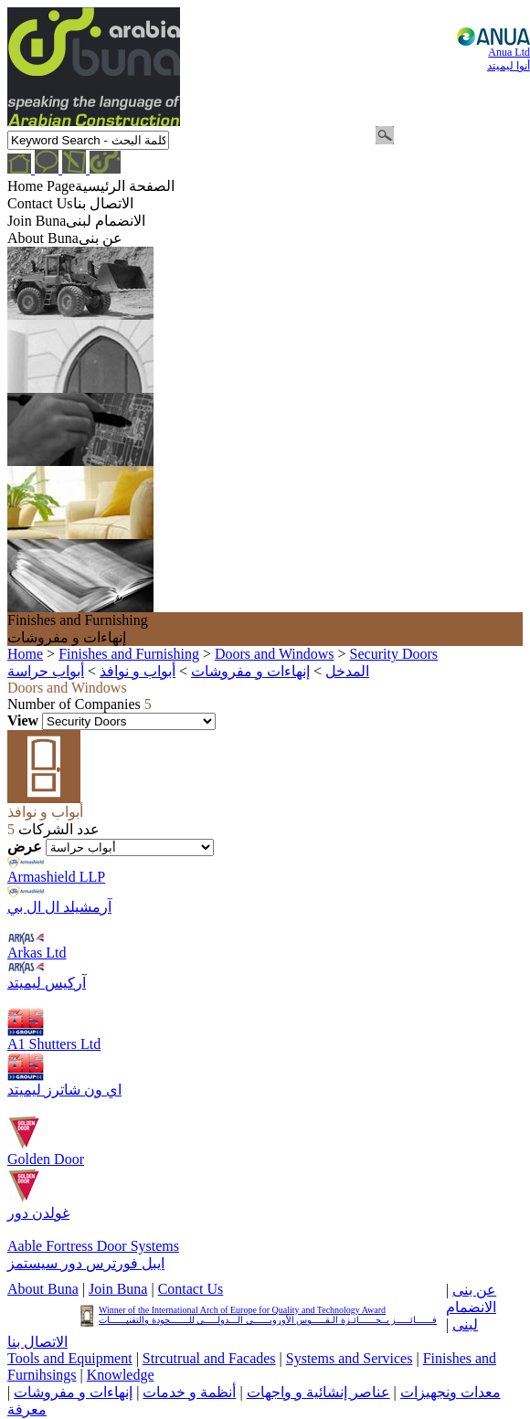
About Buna (43, 1289)
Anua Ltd (509, 70)
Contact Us (191, 1289)
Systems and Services (349, 1358)
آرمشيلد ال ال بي (59, 907)
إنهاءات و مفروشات (73, 1392)
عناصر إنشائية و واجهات (318, 1392)
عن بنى (474, 1289)
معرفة (27, 1409)
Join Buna (118, 1289)
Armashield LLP (56, 876)
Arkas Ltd (36, 952)
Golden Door (45, 1159)
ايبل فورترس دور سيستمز (85, 1263)
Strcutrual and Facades (209, 1358)
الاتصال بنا (37, 1342)
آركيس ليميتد (46, 982)
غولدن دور (38, 1213)
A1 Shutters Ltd (54, 1044)
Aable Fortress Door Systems (93, 1246)
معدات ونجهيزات (450, 1392)
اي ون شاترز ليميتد (64, 1089)
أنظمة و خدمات (189, 1392)
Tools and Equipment (69, 1358)
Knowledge (120, 1374)
